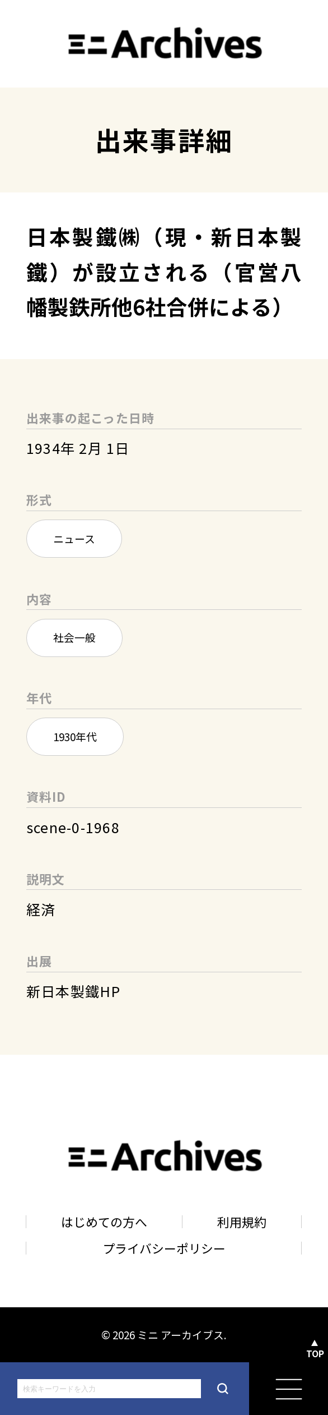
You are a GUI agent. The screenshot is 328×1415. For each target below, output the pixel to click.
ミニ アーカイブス (180, 1334)
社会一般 (74, 637)
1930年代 (75, 736)
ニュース (74, 538)
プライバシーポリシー (164, 1248)
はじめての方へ (104, 1221)
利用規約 (241, 1221)
